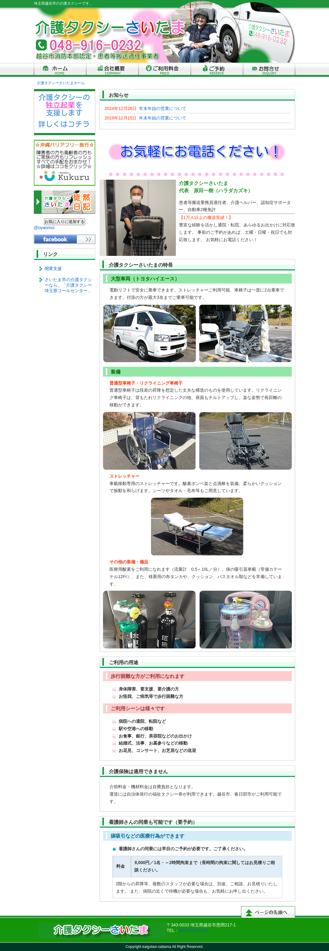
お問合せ (269, 70)
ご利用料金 (164, 70)
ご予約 (217, 70)
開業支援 (53, 268)
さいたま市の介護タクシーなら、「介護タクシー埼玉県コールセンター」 (68, 285)
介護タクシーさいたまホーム (61, 83)
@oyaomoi (44, 227)
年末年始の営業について (145, 108)
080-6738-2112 (193, 930)
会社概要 (112, 70)
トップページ (60, 70)
